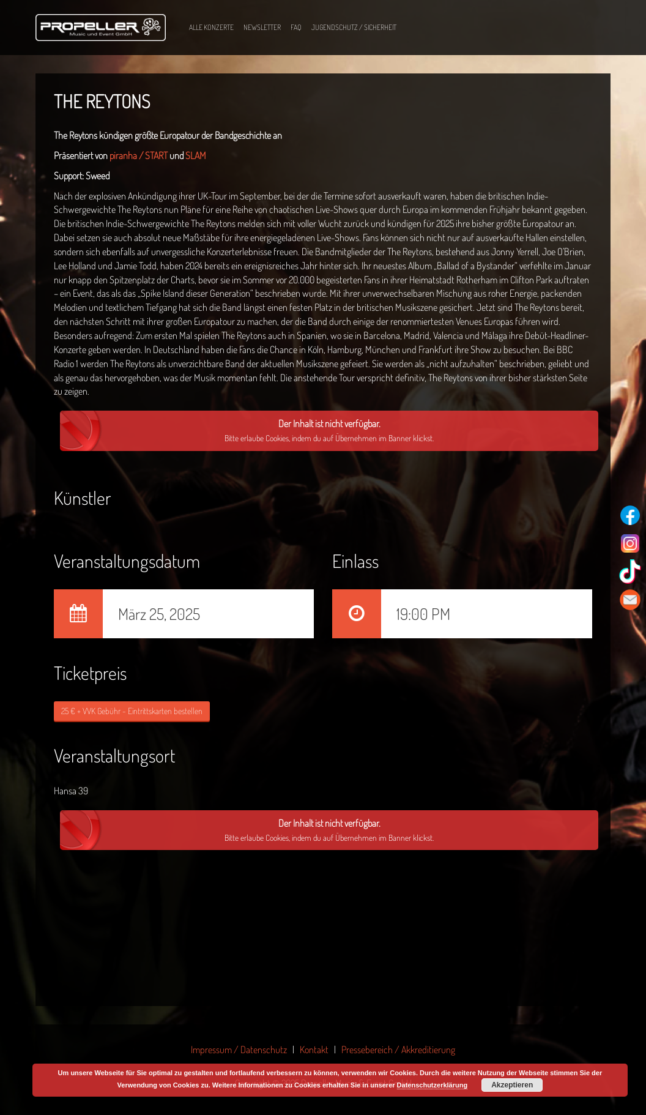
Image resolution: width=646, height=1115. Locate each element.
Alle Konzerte (211, 27)
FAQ (296, 27)
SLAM (195, 155)
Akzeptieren (512, 1085)
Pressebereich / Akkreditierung (398, 1049)
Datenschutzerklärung (432, 1085)
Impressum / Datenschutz (239, 1049)
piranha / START (139, 155)
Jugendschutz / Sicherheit (353, 27)
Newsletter (262, 27)
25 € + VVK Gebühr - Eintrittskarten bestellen (131, 711)
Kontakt (314, 1049)
